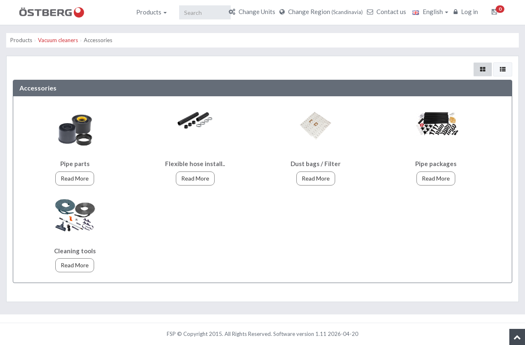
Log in (467, 11)
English (430, 11)
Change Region (322, 11)
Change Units (253, 11)
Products (151, 12)
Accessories (98, 40)
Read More (75, 178)
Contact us (387, 11)
